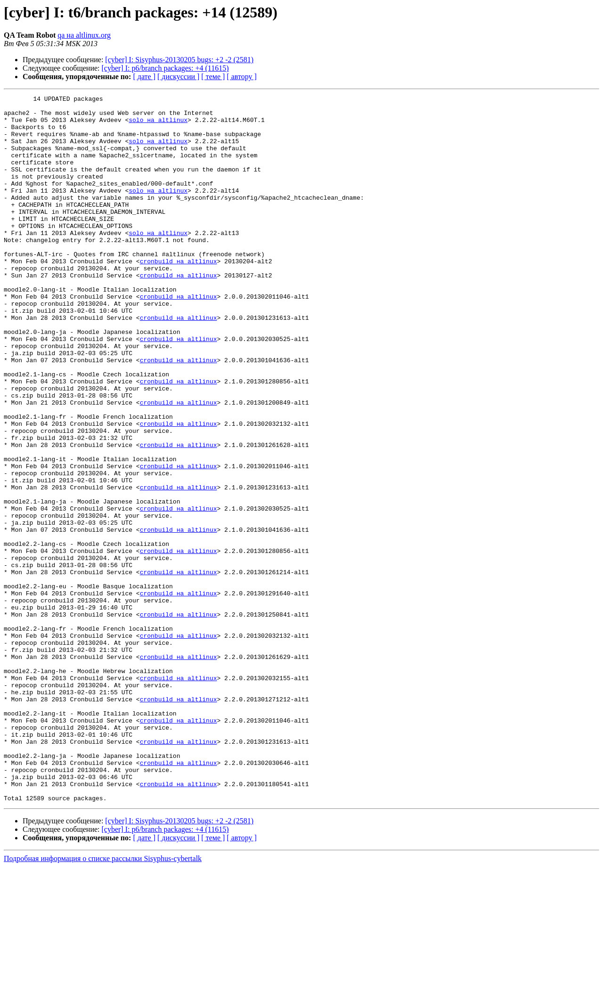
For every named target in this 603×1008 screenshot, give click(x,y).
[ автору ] (241, 77)
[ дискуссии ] (178, 77)
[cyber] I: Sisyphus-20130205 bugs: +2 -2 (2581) (179, 60)
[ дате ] (144, 77)
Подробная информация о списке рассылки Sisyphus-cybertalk (103, 1000)
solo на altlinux (158, 125)
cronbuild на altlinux (178, 295)
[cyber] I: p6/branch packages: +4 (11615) (165, 68)
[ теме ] (213, 77)
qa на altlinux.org (84, 35)
